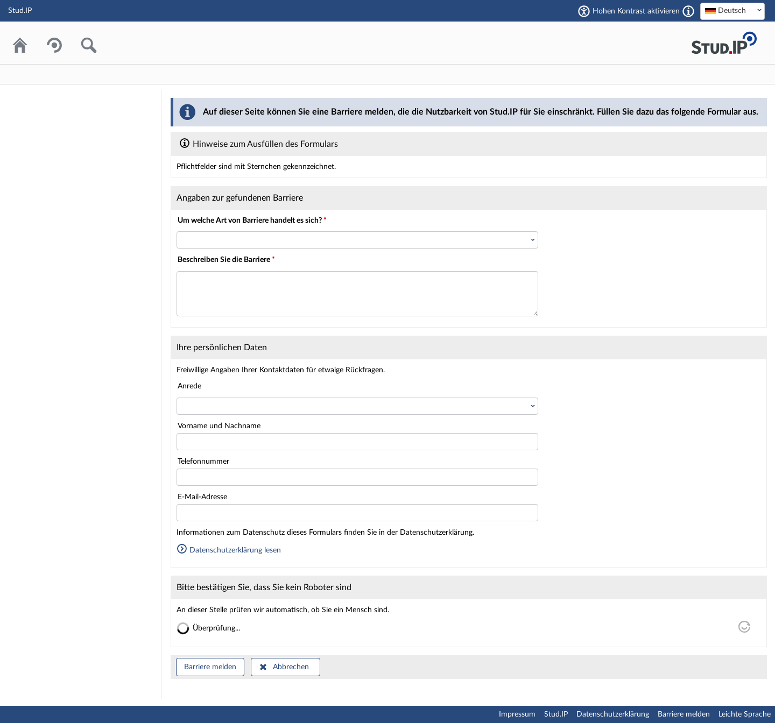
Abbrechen (291, 667)
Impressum (517, 714)
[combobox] (732, 11)
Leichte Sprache (744, 714)
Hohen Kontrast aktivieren (636, 11)
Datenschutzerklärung (612, 714)
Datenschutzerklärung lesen (229, 550)
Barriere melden (210, 667)
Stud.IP (556, 714)
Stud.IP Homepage (724, 43)
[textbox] (732, 10)
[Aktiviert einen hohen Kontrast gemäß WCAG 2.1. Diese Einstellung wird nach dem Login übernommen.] (688, 11)
